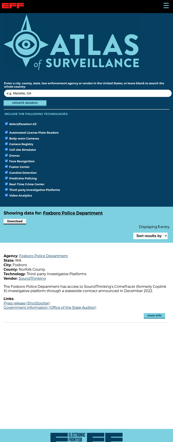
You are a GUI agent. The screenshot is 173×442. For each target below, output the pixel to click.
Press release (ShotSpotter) (27, 303)
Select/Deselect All (20, 124)
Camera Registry (19, 144)
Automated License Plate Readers (32, 132)
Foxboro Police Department (43, 256)
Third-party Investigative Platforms (32, 190)
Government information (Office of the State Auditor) (50, 307)
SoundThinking (32, 278)
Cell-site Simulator (20, 149)
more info (154, 315)
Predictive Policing (21, 178)
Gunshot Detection (21, 172)
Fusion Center (17, 167)
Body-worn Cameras (22, 138)
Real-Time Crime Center (24, 184)
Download (15, 221)
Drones (12, 155)
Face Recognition (20, 161)
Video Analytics (18, 195)
